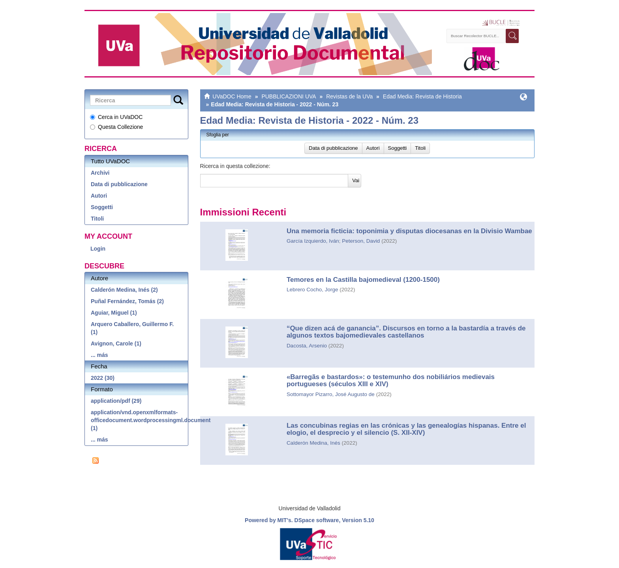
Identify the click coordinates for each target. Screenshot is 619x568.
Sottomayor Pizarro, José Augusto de (331, 394)
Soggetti (102, 207)
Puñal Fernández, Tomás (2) (127, 301)
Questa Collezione (116, 127)
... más (99, 355)
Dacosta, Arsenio (307, 346)
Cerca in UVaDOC (116, 117)
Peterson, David (361, 241)
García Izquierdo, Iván (313, 241)
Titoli (97, 218)
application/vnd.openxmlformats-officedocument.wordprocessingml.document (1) (139, 420)
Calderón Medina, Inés (313, 443)
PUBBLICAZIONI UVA (288, 96)
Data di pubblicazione (119, 184)
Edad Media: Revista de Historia (422, 96)
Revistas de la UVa (349, 96)
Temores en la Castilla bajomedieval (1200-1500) (363, 279)
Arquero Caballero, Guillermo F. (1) (132, 328)
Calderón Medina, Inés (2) (124, 290)
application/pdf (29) (116, 401)
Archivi (100, 173)
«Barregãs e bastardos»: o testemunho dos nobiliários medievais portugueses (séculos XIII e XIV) (391, 380)
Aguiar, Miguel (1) (114, 312)
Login (97, 248)
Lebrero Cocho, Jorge (312, 289)
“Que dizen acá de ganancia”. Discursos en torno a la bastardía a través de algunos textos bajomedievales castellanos (406, 332)
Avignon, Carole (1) (116, 343)
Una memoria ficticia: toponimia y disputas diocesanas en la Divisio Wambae (409, 231)
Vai (355, 180)
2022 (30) (102, 378)
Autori (99, 195)
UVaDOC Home (231, 96)
